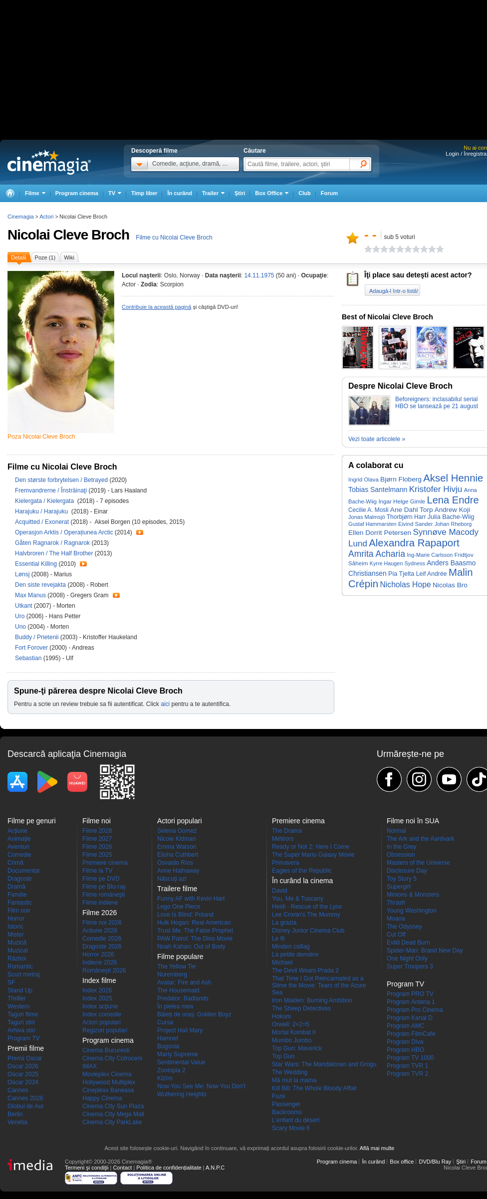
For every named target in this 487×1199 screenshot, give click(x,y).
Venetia (17, 1122)
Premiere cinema (105, 862)
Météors (282, 838)
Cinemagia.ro (49, 162)
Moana (396, 918)
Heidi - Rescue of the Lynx (307, 906)
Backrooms (287, 1112)
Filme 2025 (97, 854)
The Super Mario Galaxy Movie (313, 854)
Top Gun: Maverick (297, 1048)
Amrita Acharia (376, 554)
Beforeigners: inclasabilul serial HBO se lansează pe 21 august (436, 403)
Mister (15, 934)
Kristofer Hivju (436, 489)
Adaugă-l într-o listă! (393, 291)
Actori (46, 217)
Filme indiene (100, 902)
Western (18, 1006)
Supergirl (399, 886)
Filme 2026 (97, 846)
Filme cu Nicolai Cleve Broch (174, 237)
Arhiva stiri (21, 1030)
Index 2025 (97, 998)
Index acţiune (100, 1006)
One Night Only (407, 958)
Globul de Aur (25, 1106)
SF (11, 982)
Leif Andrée (431, 573)
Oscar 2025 (22, 1074)
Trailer (139, 532)
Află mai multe (377, 1148)
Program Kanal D (410, 1017)
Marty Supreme (177, 1054)
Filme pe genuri (31, 821)
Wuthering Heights (182, 1094)
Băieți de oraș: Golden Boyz (194, 1014)
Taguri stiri (21, 1022)
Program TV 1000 (410, 1057)
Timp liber (144, 193)
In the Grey (401, 846)
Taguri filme (22, 1014)
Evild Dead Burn (408, 942)
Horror (15, 918)
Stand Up (19, 990)
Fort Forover (32, 647)
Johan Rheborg (453, 524)
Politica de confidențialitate (168, 1168)
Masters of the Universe (418, 862)
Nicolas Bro (450, 585)
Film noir (18, 910)
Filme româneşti (103, 894)
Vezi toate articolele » (376, 439)
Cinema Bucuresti (106, 1050)
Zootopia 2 (171, 1070)
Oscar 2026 (22, 1066)
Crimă (15, 862)
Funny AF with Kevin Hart (191, 898)
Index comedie (101, 1014)
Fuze (278, 1096)
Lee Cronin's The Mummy (306, 914)
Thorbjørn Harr (406, 516)
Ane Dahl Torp (411, 509)
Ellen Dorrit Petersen (379, 532)
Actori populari (101, 1022)
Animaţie (19, 838)
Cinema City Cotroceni (112, 1058)
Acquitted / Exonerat (42, 521)
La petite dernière (295, 954)
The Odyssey (404, 926)
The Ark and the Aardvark (420, 838)
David (279, 890)
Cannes (17, 1090)
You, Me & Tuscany (297, 898)
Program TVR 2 (407, 1073)
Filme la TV (97, 870)
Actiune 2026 (99, 930)
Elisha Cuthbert (177, 854)
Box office (402, 1162)
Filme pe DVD (101, 878)
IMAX (89, 1066)
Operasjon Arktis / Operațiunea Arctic (64, 532)
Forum (329, 193)
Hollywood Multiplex (108, 1082)
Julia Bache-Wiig (451, 516)
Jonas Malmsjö (366, 517)
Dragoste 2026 (102, 946)
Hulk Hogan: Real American (194, 922)
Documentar (23, 870)
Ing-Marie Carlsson (430, 555)
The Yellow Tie (176, 966)
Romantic (20, 966)
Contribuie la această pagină (156, 307)
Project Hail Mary (180, 1030)
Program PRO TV (410, 993)
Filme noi (96, 821)
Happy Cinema (102, 1098)
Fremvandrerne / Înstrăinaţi (51, 490)
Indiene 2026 (99, 962)
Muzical (17, 950)
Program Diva (405, 1041)
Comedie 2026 (101, 938)
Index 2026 (97, 990)
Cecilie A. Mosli (368, 509)
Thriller (16, 998)
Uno (21, 626)
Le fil (278, 938)
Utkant (24, 605)
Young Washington (412, 910)
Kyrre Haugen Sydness (397, 563)
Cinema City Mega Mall (113, 1114)
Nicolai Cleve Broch (68, 234)
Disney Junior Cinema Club (308, 930)
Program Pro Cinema (415, 1009)
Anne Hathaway (178, 870)
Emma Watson (176, 846)
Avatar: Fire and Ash (184, 982)
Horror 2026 (98, 954)
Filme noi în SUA (413, 821)
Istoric (15, 926)
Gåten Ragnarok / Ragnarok (52, 542)
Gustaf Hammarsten (372, 524)
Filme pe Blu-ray (104, 886)
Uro (20, 616)
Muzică (16, 942)
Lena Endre (453, 499)
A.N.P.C (215, 1168)
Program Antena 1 (411, 1001)
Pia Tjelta (401, 573)
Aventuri (18, 846)
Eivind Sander (415, 524)
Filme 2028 (97, 830)
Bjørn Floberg (401, 479)
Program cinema (76, 193)
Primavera (285, 862)
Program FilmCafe (411, 1033)
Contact (122, 1168)
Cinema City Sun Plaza (113, 1106)
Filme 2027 (97, 838)
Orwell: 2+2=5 (290, 1024)
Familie (17, 894)
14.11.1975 (259, 275)
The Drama (287, 830)
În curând (179, 193)
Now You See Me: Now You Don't (201, 1086)
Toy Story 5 (402, 878)
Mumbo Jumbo (291, 1040)
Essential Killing (36, 563)
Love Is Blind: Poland (185, 914)
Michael (282, 962)
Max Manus (31, 595)
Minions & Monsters (413, 894)
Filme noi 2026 (102, 922)
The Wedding (289, 1072)
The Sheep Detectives (301, 1008)
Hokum (281, 1016)
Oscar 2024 (22, 1082)
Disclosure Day (407, 870)
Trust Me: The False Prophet (195, 930)
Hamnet (167, 1038)
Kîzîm (165, 1078)
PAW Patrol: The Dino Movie (195, 938)
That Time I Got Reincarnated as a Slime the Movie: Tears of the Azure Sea (319, 985)
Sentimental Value (181, 1062)
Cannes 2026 (25, 1098)
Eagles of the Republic (302, 870)
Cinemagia (20, 217)
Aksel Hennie (453, 478)
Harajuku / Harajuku (42, 511)
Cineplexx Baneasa (108, 1090)
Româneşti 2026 (104, 970)
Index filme (99, 980)
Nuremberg (172, 974)
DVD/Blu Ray (435, 1162)
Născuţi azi (172, 878)
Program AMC (405, 1025)
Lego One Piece (178, 906)
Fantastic (19, 902)
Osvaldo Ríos (175, 862)
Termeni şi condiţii (86, 1168)
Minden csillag (291, 946)
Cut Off (396, 934)
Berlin (15, 1114)
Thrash (396, 902)
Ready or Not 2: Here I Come (310, 846)
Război (16, 958)
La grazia (284, 922)
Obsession (401, 854)
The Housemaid (178, 990)
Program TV (23, 1038)
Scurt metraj (23, 974)
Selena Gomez (177, 830)
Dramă (16, 886)
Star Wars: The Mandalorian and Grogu (324, 1064)
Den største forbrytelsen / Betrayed (61, 480)
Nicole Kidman (176, 838)
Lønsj (23, 574)
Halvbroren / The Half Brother (54, 553)
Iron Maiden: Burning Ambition (312, 1000)
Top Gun (283, 1056)
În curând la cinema (302, 881)
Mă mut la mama (294, 1080)
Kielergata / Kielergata (45, 500)
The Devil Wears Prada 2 (305, 970)
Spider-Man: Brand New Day (425, 950)
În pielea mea (175, 1006)
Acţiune (17, 830)
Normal (396, 830)
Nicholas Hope (405, 584)
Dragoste (19, 878)
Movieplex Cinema (107, 1074)
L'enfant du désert (296, 1120)
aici (165, 704)
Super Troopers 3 (410, 966)
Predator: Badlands (183, 998)
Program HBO (405, 1049)
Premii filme (25, 1048)
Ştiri (240, 193)
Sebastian (29, 658)
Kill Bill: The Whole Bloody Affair (314, 1088)
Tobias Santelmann (377, 489)
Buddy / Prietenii (36, 637)
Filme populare (180, 956)
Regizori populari (104, 1030)
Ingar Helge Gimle (401, 501)
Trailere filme (177, 889)
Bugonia (168, 1046)
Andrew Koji (452, 509)
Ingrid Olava (363, 479)
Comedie (19, 854)
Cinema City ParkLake (112, 1122)
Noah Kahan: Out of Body (191, 946)
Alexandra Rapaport (414, 542)
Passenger (286, 1104)
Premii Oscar (24, 1058)
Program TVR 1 (407, 1065)
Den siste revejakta (41, 584)
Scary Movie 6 (291, 1128)
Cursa (165, 1022)
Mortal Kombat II (294, 1032)
